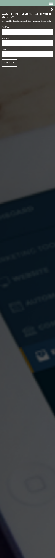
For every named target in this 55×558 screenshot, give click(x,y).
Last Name (5, 38)
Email (4, 49)
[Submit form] (9, 63)
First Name (5, 27)
